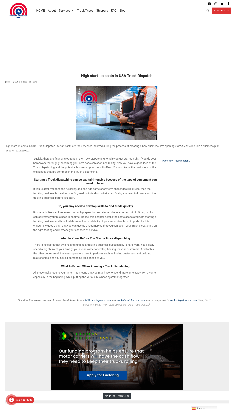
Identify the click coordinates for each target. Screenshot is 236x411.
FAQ (113, 10)
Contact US (221, 10)
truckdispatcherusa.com (130, 300)
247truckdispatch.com (98, 300)
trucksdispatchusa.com (183, 300)
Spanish (198, 408)
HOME (40, 10)
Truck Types (85, 10)
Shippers (102, 10)
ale (8, 82)
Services (66, 11)
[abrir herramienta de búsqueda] (207, 10)
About (52, 10)
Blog (123, 10)
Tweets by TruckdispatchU (176, 160)
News (33, 82)
